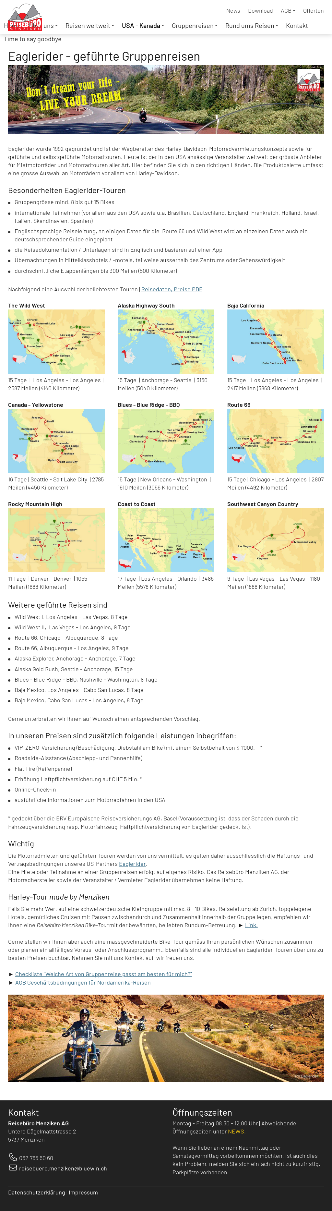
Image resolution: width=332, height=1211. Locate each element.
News (233, 10)
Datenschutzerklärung (36, 1192)
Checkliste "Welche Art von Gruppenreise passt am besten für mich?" (103, 973)
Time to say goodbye (33, 38)
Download (260, 10)
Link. (251, 924)
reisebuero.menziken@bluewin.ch (63, 1168)
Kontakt (297, 25)
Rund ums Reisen (251, 25)
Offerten (313, 10)
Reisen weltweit (89, 25)
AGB (288, 10)
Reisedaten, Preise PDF (171, 289)
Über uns (43, 25)
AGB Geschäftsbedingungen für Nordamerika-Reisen (83, 982)
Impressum (84, 1192)
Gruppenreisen (195, 25)
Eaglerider (132, 863)
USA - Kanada (143, 25)
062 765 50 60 (36, 1157)
